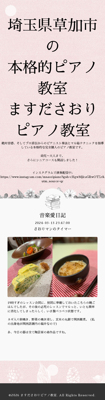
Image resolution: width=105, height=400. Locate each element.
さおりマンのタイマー (52, 229)
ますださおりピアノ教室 (38, 395)
